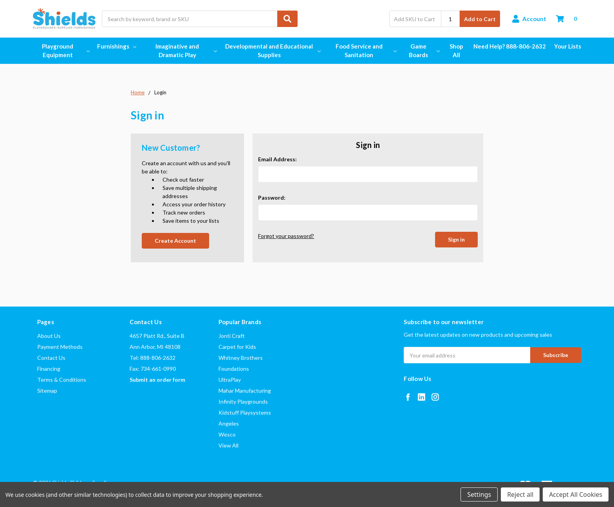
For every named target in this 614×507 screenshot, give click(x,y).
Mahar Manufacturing (245, 390)
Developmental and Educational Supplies (272, 51)
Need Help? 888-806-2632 (509, 46)
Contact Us (51, 357)
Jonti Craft (232, 335)
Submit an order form (157, 379)
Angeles (229, 423)
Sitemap (47, 390)
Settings (479, 494)
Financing (48, 368)
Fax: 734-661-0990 (153, 368)
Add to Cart (480, 19)
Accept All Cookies (575, 494)
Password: (271, 197)
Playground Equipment (65, 51)
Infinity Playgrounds (243, 401)
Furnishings (116, 46)
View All (228, 445)
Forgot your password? (286, 236)
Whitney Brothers (241, 357)
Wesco (227, 434)
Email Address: (277, 159)
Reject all (520, 494)
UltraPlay (230, 379)
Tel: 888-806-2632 (152, 357)
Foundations (234, 368)
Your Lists (567, 46)
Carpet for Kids (237, 346)
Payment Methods (60, 346)
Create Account (175, 240)
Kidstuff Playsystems (245, 412)
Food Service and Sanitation (366, 51)
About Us (49, 335)
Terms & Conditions (61, 379)
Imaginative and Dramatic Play (185, 51)
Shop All (456, 51)
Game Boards (424, 51)
